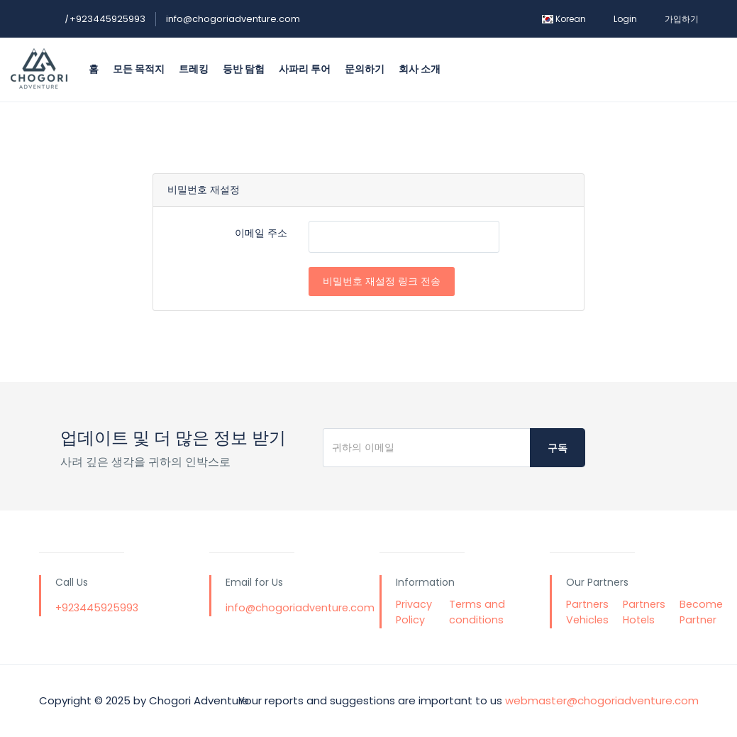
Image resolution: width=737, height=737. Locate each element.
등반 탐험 (244, 69)
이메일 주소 (261, 233)
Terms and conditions (477, 612)
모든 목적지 (139, 69)
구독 (557, 448)
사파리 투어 (305, 69)
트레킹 (194, 69)
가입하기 (682, 19)
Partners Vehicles (587, 612)
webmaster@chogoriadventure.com (602, 700)
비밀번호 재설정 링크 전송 (381, 281)
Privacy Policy (414, 612)
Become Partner (701, 612)
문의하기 (364, 69)
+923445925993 (105, 19)
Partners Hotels (644, 612)
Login (625, 19)
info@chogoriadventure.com (233, 19)
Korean (564, 19)
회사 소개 (419, 69)
